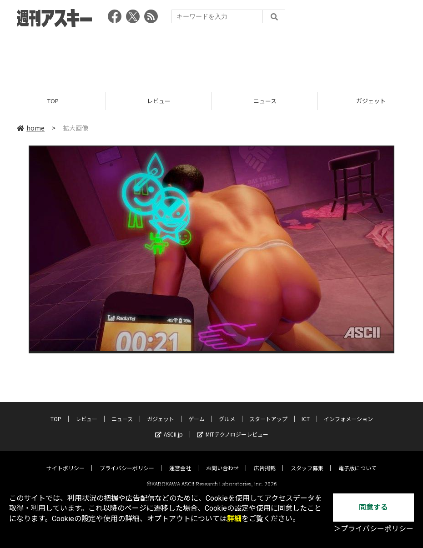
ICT (306, 411)
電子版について (357, 460)
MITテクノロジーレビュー (232, 427)
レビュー (159, 101)
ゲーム (196, 411)
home (31, 128)
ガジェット (160, 411)
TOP (53, 101)
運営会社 (180, 460)
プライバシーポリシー (127, 460)
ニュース (265, 101)
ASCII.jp (169, 427)
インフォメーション (348, 411)
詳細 (234, 518)
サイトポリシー (65, 460)
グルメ (227, 411)
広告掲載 (265, 460)
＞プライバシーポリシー (373, 528)
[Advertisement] (211, 56)
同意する (373, 507)
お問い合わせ (222, 460)
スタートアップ (268, 411)
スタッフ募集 (307, 460)
